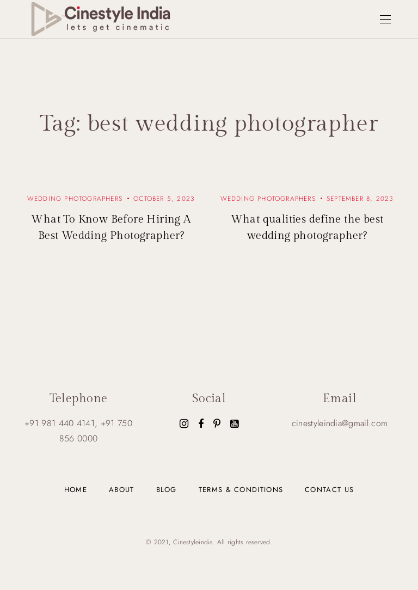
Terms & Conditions (241, 489)
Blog (166, 489)
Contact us (329, 489)
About (121, 489)
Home (75, 489)
